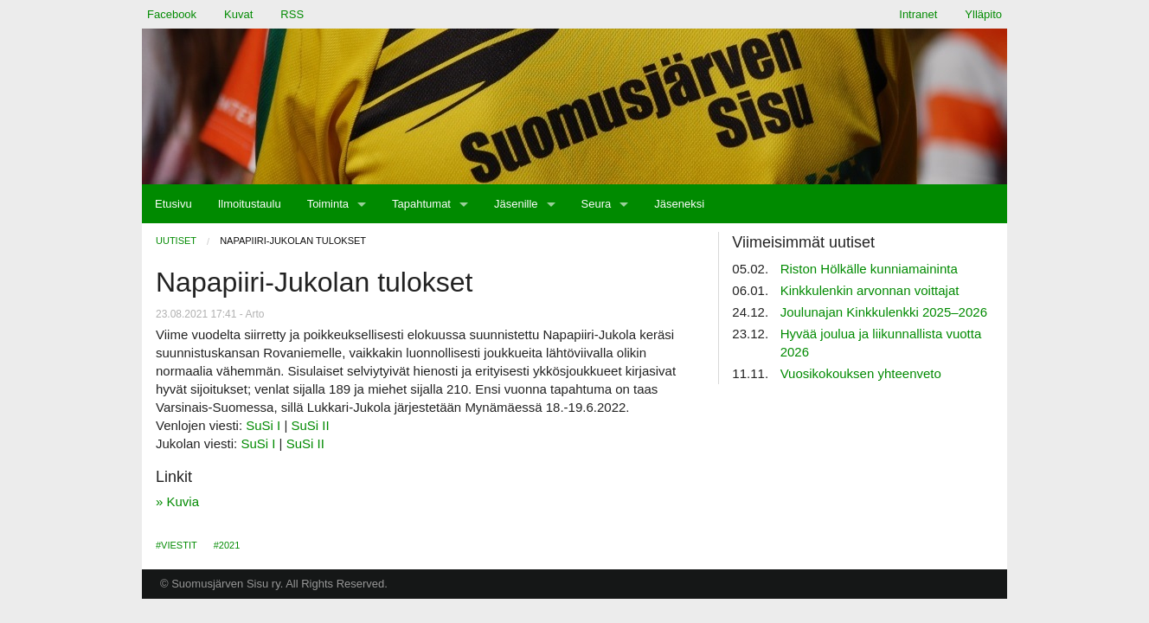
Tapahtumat (421, 203)
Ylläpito (983, 14)
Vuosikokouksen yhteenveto (860, 373)
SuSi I (263, 425)
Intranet (918, 14)
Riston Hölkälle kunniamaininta (869, 268)
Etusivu (173, 203)
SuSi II (311, 425)
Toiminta (328, 203)
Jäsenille (516, 203)
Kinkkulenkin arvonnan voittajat (870, 290)
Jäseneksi (679, 203)
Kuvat (238, 14)
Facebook (171, 14)
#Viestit (176, 545)
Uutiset (176, 240)
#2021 (227, 545)
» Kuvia (177, 501)
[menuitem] (173, 203)
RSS (292, 14)
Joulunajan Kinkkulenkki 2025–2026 (883, 312)
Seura (596, 203)
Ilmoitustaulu (249, 203)
